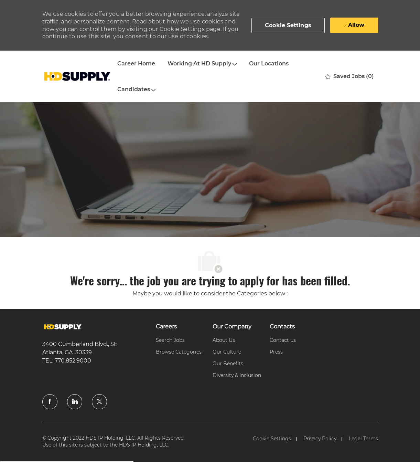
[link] (62, 327)
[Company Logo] (76, 76)
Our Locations (269, 63)
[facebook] (49, 401)
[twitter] (99, 401)
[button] (288, 25)
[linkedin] (74, 401)
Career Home (136, 63)
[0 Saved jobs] (349, 76)
